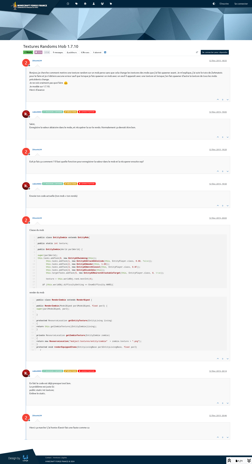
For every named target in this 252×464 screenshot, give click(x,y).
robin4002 (36, 112)
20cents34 (37, 60)
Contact (48, 457)
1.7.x (38, 52)
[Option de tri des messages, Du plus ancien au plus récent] (197, 52)
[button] (214, 4)
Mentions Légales (60, 457)
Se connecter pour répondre (214, 52)
